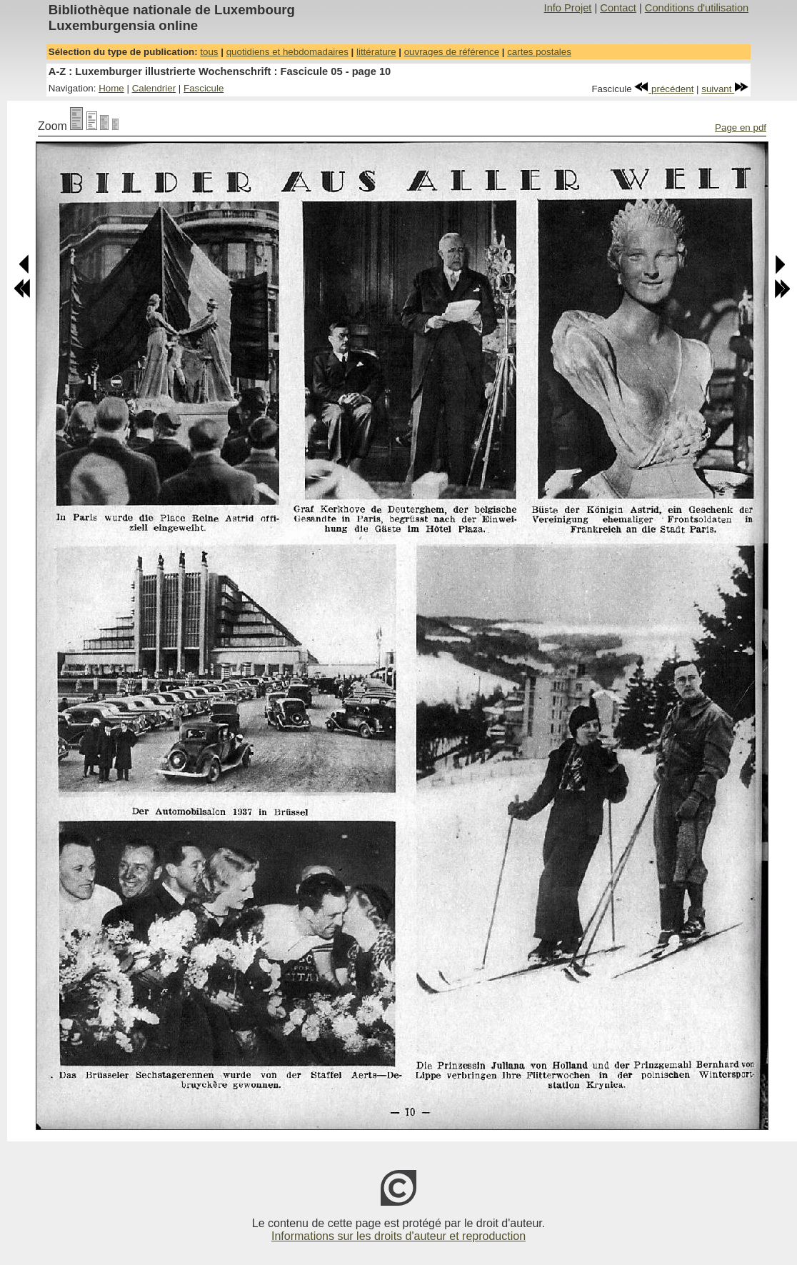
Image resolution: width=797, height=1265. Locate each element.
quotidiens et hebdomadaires (287, 51)
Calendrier (154, 88)
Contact (618, 8)
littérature (376, 51)
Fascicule (204, 88)
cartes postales (539, 51)
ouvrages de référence (451, 51)
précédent (663, 89)
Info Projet (568, 8)
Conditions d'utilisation (696, 8)
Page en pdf (740, 127)
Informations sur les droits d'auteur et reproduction (398, 1236)
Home (111, 88)
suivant (724, 89)
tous (209, 51)
